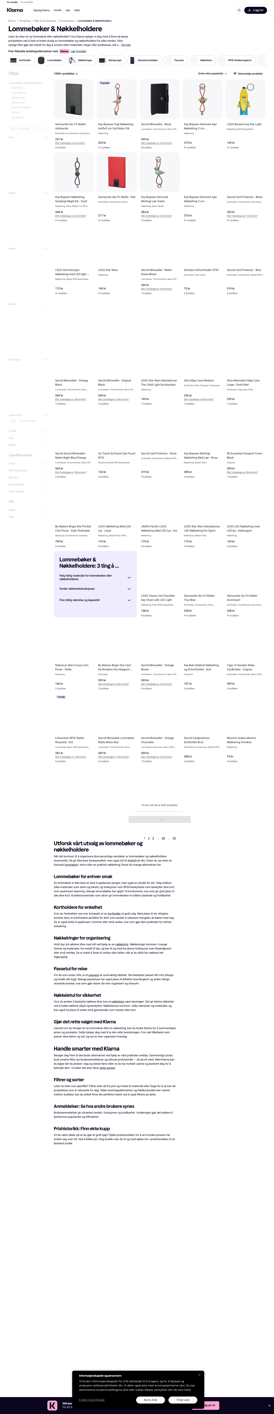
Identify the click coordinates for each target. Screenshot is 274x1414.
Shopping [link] (25, 21)
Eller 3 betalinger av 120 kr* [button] (68, 216)
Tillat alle (183, 1400)
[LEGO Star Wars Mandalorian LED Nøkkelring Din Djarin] (203, 516)
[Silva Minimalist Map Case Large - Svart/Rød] (245, 372)
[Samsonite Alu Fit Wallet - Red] (117, 189)
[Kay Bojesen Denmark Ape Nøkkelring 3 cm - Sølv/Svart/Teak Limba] (203, 189)
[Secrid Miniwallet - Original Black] (117, 372)
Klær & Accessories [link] (45, 21)
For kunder (12, 2)
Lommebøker (19, 92)
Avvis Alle (150, 1400)
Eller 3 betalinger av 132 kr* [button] (154, 216)
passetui (94, 975)
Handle (57, 10)
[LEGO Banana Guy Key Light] (245, 116)
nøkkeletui (117, 1001)
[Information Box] (77, 74)
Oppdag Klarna (41, 10)
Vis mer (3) (17, 117)
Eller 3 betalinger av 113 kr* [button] (239, 216)
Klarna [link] (12, 21)
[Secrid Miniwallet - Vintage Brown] (160, 657)
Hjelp (77, 10)
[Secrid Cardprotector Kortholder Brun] (203, 730)
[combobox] (212, 73)
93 (174, 838)
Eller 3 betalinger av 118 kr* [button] (68, 757)
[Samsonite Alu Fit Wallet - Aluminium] (245, 585)
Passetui (16, 112)
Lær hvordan (78, 51)
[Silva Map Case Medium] (203, 372)
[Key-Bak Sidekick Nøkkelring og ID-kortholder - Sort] (203, 657)
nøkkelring (122, 944)
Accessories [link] (67, 21)
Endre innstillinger (92, 1400)
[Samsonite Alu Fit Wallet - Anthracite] (74, 116)
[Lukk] (199, 1375)
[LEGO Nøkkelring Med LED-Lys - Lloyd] (117, 516)
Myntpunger (18, 102)
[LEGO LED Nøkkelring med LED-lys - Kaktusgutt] (245, 516)
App (68, 10)
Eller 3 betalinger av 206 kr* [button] (239, 472)
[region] (138, 1390)
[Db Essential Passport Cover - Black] (245, 445)
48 (163, 838)
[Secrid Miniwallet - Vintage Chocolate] (160, 730)
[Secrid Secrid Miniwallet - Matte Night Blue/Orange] (74, 445)
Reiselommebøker (21, 107)
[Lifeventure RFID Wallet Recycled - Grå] (74, 730)
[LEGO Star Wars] (117, 261)
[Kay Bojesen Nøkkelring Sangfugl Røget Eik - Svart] (74, 189)
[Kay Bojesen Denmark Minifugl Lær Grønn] (160, 189)
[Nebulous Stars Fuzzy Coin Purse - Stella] (74, 657)
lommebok (71, 864)
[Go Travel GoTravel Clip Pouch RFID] (117, 445)
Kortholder (17, 88)
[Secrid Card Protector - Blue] (245, 261)
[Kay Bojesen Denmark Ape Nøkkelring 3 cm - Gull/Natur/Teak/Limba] (203, 116)
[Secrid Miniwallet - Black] (160, 116)
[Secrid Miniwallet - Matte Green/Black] (160, 261)
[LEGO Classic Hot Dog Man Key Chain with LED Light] (160, 585)
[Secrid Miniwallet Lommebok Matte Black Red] (117, 730)
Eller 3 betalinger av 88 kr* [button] (196, 399)
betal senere (107, 1068)
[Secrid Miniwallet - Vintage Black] (74, 372)
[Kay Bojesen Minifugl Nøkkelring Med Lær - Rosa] (203, 445)
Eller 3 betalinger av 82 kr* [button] (67, 143)
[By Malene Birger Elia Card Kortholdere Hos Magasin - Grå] (117, 657)
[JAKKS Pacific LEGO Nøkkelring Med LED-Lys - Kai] (160, 516)
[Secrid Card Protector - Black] (245, 189)
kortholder (114, 913)
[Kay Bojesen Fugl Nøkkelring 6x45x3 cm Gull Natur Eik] (117, 116)
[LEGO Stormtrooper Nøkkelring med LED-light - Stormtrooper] (74, 261)
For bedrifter (27, 2)
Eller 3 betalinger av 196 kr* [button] (154, 143)
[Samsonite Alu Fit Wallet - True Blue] (203, 585)
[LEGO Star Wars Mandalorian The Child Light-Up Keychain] (160, 372)
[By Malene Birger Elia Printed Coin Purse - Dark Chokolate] (74, 516)
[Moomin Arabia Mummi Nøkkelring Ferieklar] (245, 730)
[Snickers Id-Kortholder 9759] (203, 261)
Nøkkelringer (18, 97)
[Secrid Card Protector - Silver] (160, 445)
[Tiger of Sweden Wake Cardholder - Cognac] (245, 657)
